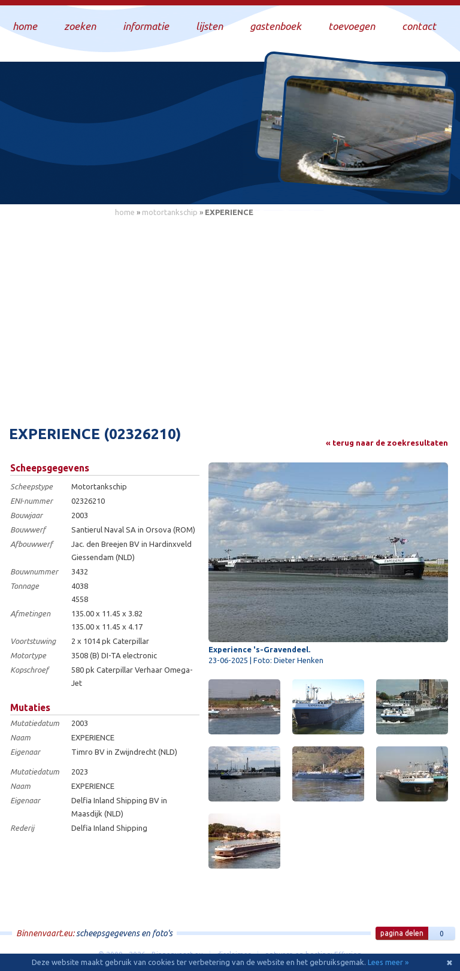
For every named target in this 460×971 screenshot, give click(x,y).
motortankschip (170, 212)
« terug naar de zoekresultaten (387, 442)
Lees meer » (388, 962)
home (125, 212)
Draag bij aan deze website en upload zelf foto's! (349, 182)
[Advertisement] (230, 314)
